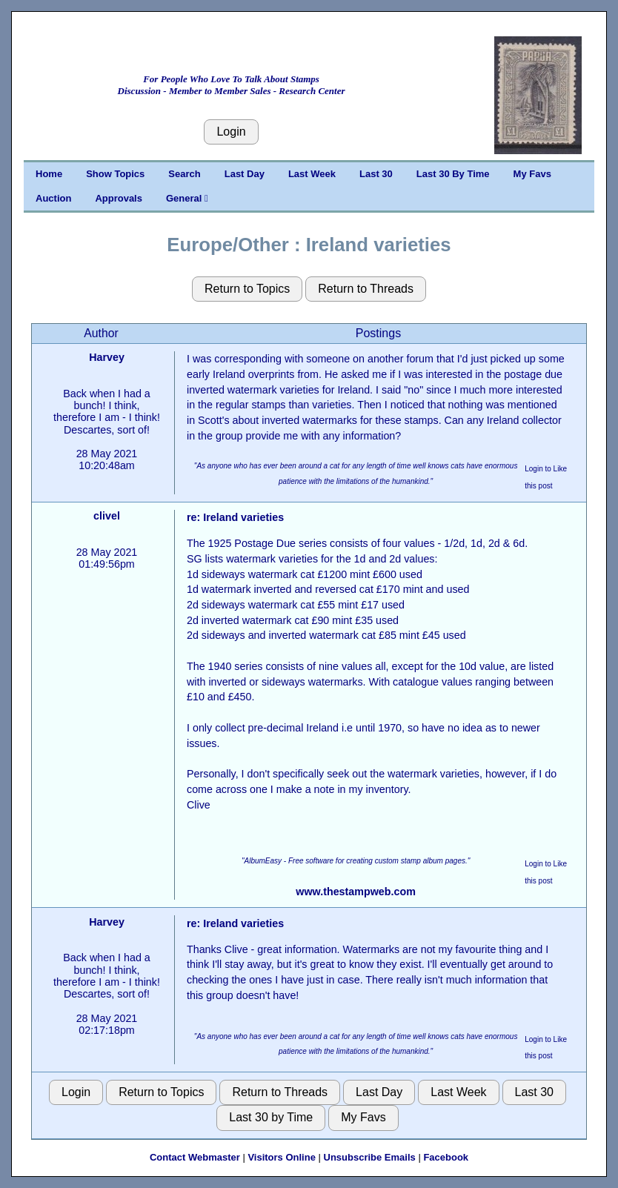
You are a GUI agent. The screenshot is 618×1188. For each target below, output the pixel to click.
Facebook (445, 1157)
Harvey (106, 357)
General (187, 198)
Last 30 (376, 173)
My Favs (532, 173)
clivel (106, 516)
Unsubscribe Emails (370, 1157)
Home (49, 173)
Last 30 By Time (453, 173)
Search (184, 173)
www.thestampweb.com (356, 891)
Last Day (245, 173)
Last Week (312, 173)
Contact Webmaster (195, 1157)
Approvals (118, 198)
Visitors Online (281, 1157)
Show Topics (115, 173)
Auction (53, 198)
